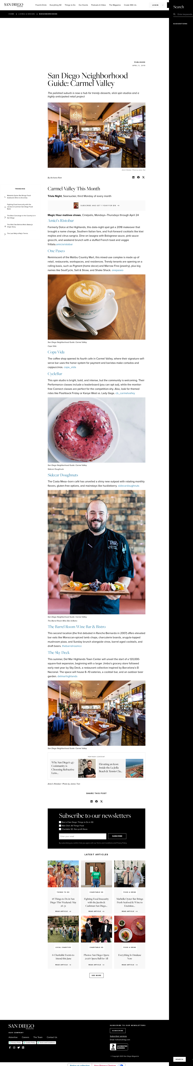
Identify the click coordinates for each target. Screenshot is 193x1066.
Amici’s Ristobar (61, 220)
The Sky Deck (59, 652)
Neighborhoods (48, 14)
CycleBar (55, 373)
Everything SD (56, 5)
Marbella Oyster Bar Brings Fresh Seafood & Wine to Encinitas (19, 196)
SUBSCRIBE (120, 836)
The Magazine (115, 5)
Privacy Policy (16, 1042)
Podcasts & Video (98, 5)
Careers (25, 1037)
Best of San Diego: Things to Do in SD (76, 822)
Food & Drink (41, 5)
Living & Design (26, 14)
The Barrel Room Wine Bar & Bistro (77, 626)
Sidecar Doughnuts (63, 475)
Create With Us (130, 5)
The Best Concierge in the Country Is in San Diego (21, 217)
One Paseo (56, 251)
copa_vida (70, 367)
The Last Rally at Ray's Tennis (17, 233)
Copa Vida (56, 352)
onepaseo (117, 270)
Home (11, 14)
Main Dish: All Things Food (71, 826)
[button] (133, 177)
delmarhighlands (67, 676)
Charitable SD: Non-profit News (73, 829)
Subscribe (174, 5)
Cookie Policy (30, 1042)
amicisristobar (64, 244)
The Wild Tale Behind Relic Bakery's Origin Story (20, 225)
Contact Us (52, 1037)
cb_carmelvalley (125, 393)
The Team (37, 1037)
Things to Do (70, 5)
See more (96, 975)
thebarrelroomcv (72, 646)
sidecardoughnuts (128, 486)
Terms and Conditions (47, 1042)
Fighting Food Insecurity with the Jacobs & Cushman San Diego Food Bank (20, 206)
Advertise (13, 1037)
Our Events (83, 5)
